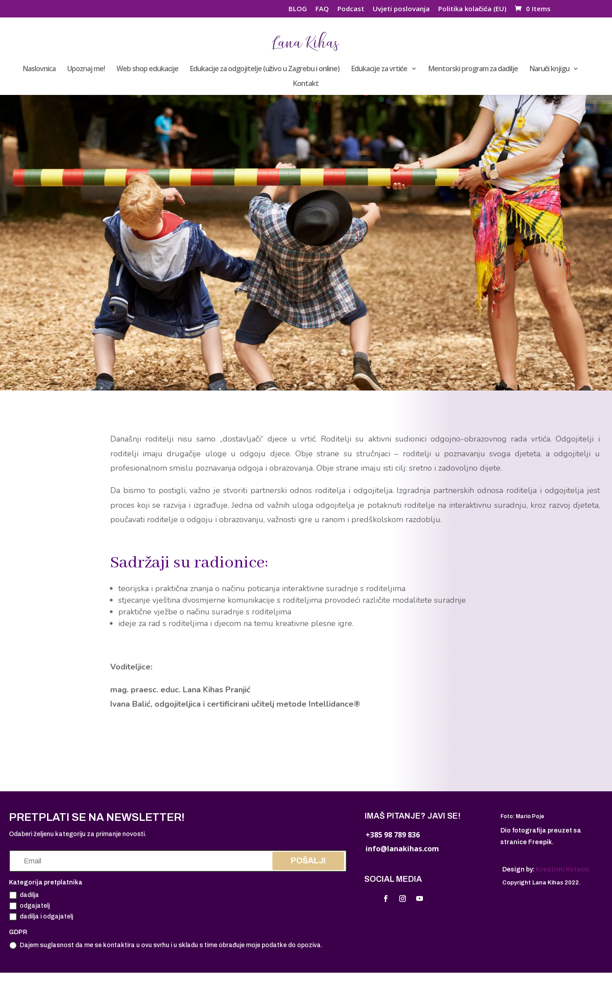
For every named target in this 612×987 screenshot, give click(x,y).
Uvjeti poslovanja (401, 9)
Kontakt (306, 84)
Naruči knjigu (550, 69)
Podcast (350, 9)
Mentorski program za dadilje (473, 69)
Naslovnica (39, 69)
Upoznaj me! (86, 69)
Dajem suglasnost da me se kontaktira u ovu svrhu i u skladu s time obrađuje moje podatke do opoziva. (166, 945)
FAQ (322, 9)
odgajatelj (29, 906)
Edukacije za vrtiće (379, 69)
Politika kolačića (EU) (472, 9)
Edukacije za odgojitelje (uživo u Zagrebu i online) (265, 69)
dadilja (24, 895)
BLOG (298, 9)
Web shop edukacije (147, 69)
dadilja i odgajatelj (41, 917)
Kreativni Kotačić (563, 869)
